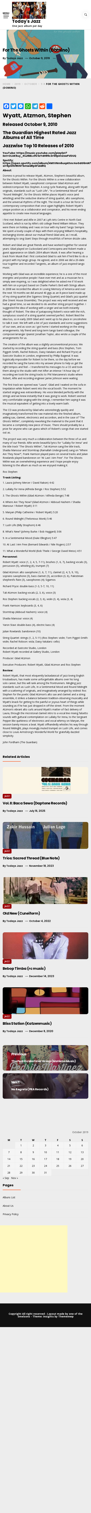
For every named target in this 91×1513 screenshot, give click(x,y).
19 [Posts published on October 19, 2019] (70, 1159)
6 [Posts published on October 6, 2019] (82, 1145)
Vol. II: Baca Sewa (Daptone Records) (35, 803)
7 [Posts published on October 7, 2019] (9, 1152)
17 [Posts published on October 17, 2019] (45, 1159)
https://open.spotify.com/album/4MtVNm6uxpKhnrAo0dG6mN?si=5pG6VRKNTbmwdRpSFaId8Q (47, 164)
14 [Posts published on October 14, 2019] (8, 1159)
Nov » (14, 1178)
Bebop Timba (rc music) (24, 968)
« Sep (6, 1178)
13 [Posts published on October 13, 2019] (82, 1152)
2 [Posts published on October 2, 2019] (33, 1145)
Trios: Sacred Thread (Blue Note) (31, 858)
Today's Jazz (26, 21)
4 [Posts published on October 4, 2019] (57, 1145)
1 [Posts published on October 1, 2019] (21, 1145)
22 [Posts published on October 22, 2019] (21, 1165)
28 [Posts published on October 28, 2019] (8, 1172)
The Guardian (28, 742)
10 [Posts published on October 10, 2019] (45, 1152)
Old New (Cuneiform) (21, 913)
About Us (8, 1205)
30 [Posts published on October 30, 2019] (33, 1172)
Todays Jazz (14, 58)
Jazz (7, 796)
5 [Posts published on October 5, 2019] (70, 1145)
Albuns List (9, 1197)
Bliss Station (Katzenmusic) (27, 1023)
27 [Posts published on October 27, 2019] (82, 1165)
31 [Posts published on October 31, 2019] (45, 1172)
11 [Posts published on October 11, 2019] (57, 1152)
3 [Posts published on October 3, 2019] (45, 1145)
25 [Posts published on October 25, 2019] (57, 1165)
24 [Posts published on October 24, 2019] (45, 1165)
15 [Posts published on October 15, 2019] (21, 1159)
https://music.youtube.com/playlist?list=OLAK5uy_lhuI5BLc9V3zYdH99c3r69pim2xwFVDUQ (39, 154)
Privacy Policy (11, 1214)
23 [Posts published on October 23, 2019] (33, 1165)
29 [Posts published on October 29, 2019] (21, 1172)
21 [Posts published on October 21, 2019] (8, 1165)
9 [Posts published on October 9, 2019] (33, 1152)
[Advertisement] (33, 1259)
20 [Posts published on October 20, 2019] (82, 1159)
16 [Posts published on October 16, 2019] (33, 1159)
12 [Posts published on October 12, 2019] (70, 1152)
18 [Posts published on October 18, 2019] (57, 1159)
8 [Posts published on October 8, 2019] (21, 1152)
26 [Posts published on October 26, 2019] (70, 1165)
